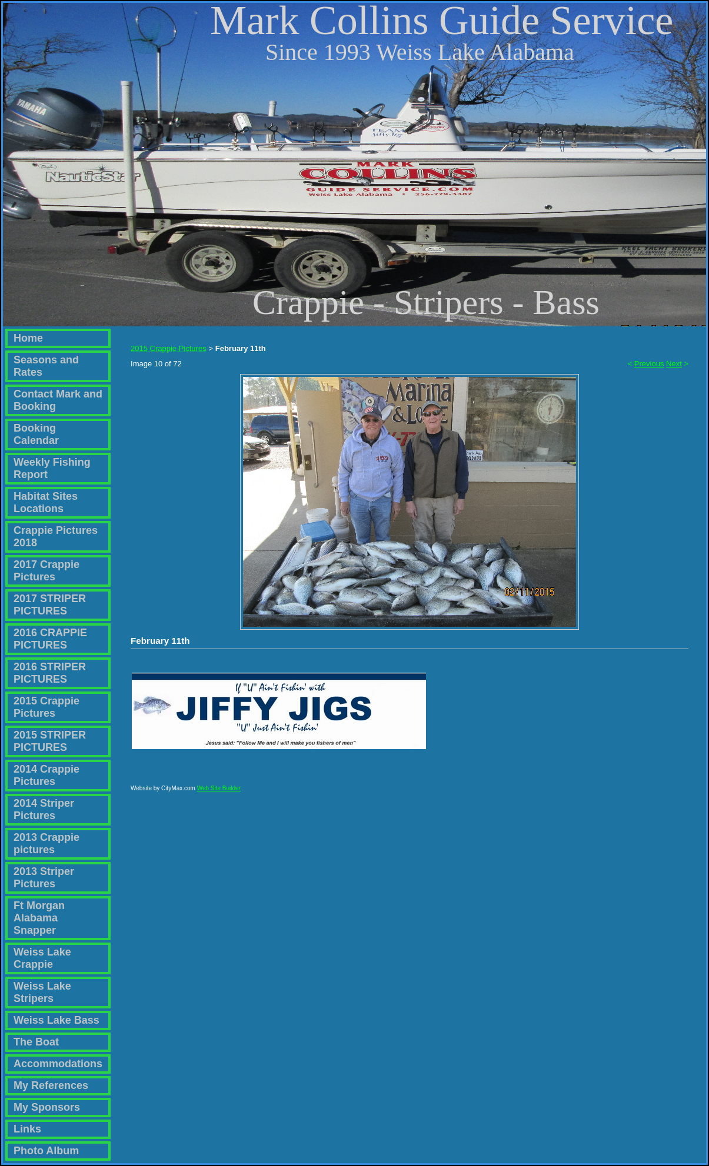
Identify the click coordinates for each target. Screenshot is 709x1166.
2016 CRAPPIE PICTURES (50, 639)
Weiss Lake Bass (56, 1020)
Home (28, 338)
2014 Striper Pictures (44, 809)
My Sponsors (47, 1107)
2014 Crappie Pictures (46, 775)
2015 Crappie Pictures (46, 707)
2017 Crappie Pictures (46, 571)
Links (27, 1129)
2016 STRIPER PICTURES (50, 673)
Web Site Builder (219, 793)
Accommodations (58, 1064)
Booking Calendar (36, 434)
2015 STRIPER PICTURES (50, 741)
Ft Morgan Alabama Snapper (39, 918)
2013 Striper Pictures (44, 878)
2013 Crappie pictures (46, 843)
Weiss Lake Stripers (42, 992)
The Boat (36, 1042)
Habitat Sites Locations (46, 502)
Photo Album (46, 1151)
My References (51, 1085)
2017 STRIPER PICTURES (50, 605)
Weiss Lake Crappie (42, 958)
